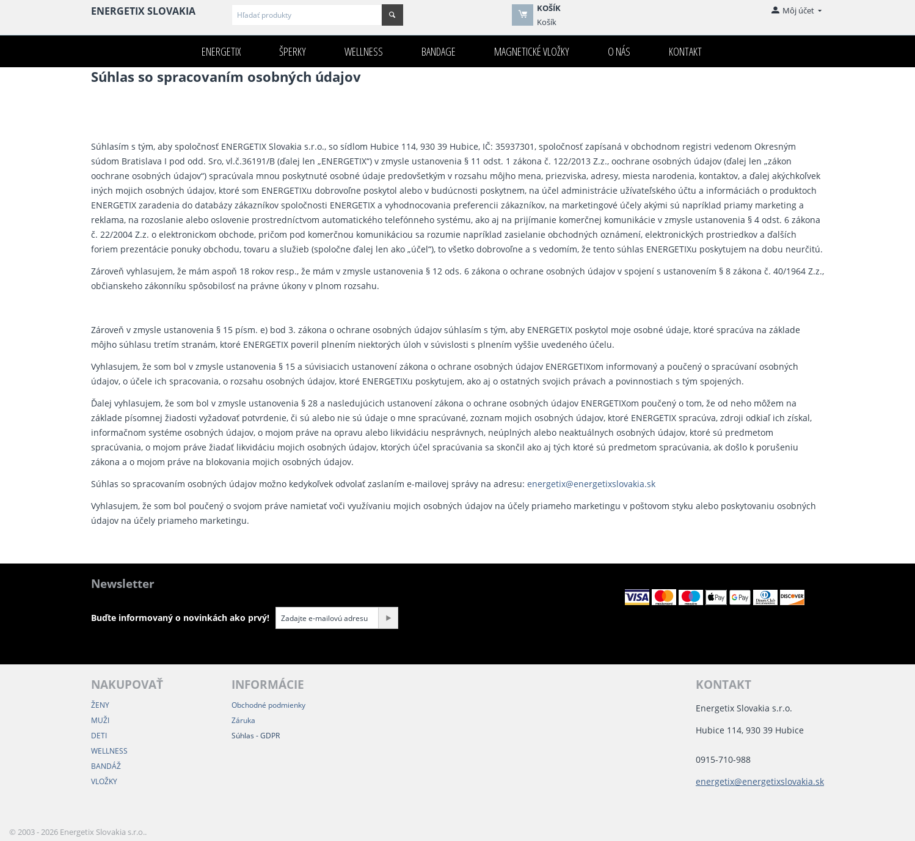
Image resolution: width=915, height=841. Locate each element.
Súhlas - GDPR (255, 735)
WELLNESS (109, 751)
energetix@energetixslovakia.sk (591, 484)
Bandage (438, 51)
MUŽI (100, 720)
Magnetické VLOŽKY (531, 51)
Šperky (292, 51)
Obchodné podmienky (268, 705)
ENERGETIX (221, 51)
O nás (619, 51)
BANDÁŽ (106, 766)
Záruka (243, 720)
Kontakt (685, 51)
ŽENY (100, 705)
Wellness (363, 51)
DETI (99, 735)
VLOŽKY (104, 781)
